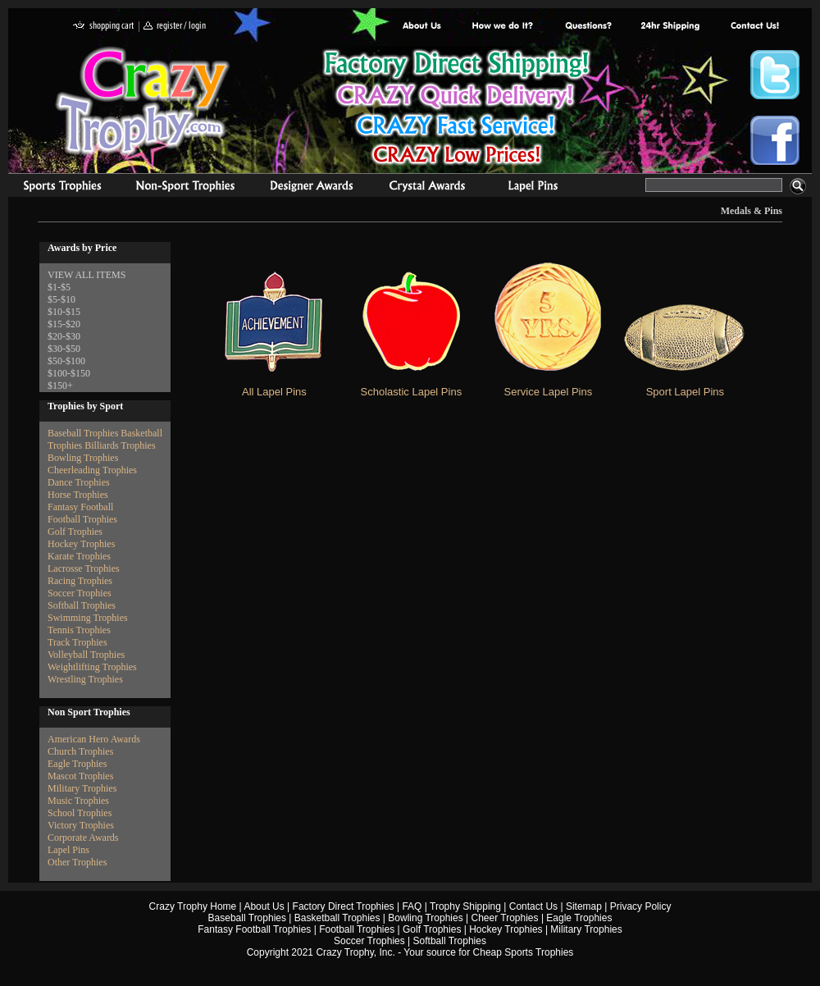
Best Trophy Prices (456, 109)
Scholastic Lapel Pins (411, 392)
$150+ (60, 385)
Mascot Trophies (80, 776)
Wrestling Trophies (85, 679)
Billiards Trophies (119, 445)
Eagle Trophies (77, 763)
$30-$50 (64, 348)
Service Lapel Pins (548, 392)
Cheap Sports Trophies (523, 952)
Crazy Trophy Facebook (775, 140)
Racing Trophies (80, 581)
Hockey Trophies (81, 544)
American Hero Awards (94, 739)
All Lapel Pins (274, 392)
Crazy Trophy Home (193, 906)
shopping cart (103, 26)
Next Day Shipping (669, 26)
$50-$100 (66, 361)
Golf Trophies (75, 531)
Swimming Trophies (88, 617)
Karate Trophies (79, 556)
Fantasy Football (80, 507)
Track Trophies (77, 642)
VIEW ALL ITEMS (86, 275)
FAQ (411, 906)
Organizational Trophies (185, 188)
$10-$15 (64, 311)
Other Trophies (77, 862)
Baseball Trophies (83, 433)
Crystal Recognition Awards (426, 188)
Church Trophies (80, 751)
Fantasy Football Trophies (254, 929)
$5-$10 (61, 299)
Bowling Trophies (83, 457)
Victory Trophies (81, 825)
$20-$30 (64, 336)
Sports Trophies (55, 188)
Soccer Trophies (80, 593)
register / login (175, 26)
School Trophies (80, 813)
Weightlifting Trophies (92, 667)
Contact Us (533, 906)
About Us (422, 26)
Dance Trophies (79, 482)
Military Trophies (82, 788)
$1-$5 (59, 287)
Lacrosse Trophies (84, 568)
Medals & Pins (536, 188)
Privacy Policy (641, 906)
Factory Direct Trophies (503, 26)
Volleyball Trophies (86, 654)
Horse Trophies (78, 494)
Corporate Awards (83, 837)
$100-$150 (69, 373)
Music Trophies (78, 800)
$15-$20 (64, 324)
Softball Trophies (82, 605)
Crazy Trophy (143, 101)
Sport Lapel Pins (685, 392)
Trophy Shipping (465, 906)
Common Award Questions (588, 26)
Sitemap (584, 906)
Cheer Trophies (505, 918)
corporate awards (311, 188)
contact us (754, 26)
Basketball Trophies (337, 918)
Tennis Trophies (79, 630)
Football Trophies (82, 519)
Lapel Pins (68, 850)
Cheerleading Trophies (92, 470)
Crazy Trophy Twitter (775, 74)
